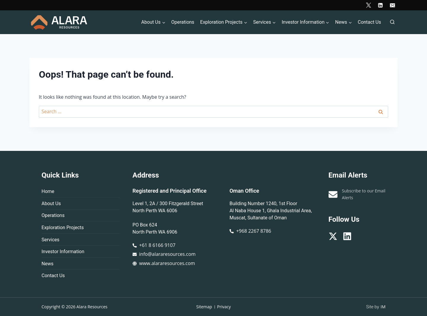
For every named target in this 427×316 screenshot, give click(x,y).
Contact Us (369, 22)
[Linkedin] (380, 5)
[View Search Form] (392, 22)
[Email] (392, 5)
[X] (368, 5)
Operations (182, 22)
